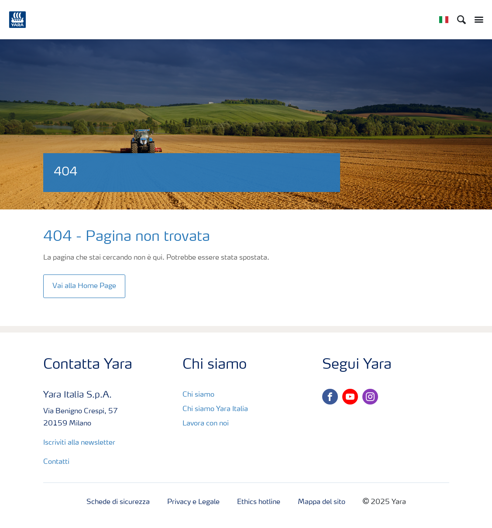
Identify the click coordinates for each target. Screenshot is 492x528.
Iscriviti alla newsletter (79, 442)
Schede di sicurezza (118, 502)
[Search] (461, 19)
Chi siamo (198, 394)
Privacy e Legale (193, 502)
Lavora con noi (205, 423)
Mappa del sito (321, 502)
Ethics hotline (258, 502)
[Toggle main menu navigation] (476, 19)
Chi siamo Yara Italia (215, 409)
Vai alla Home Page (84, 286)
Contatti (57, 462)
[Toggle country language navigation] (444, 19)
